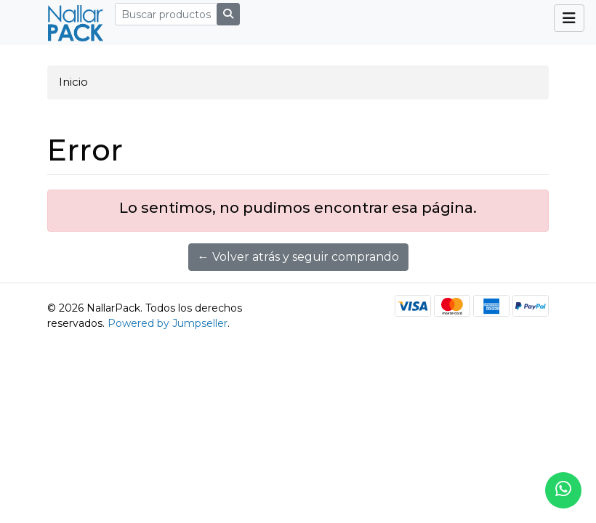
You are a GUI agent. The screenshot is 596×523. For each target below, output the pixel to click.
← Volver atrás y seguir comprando (298, 257)
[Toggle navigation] (569, 18)
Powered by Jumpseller (167, 323)
